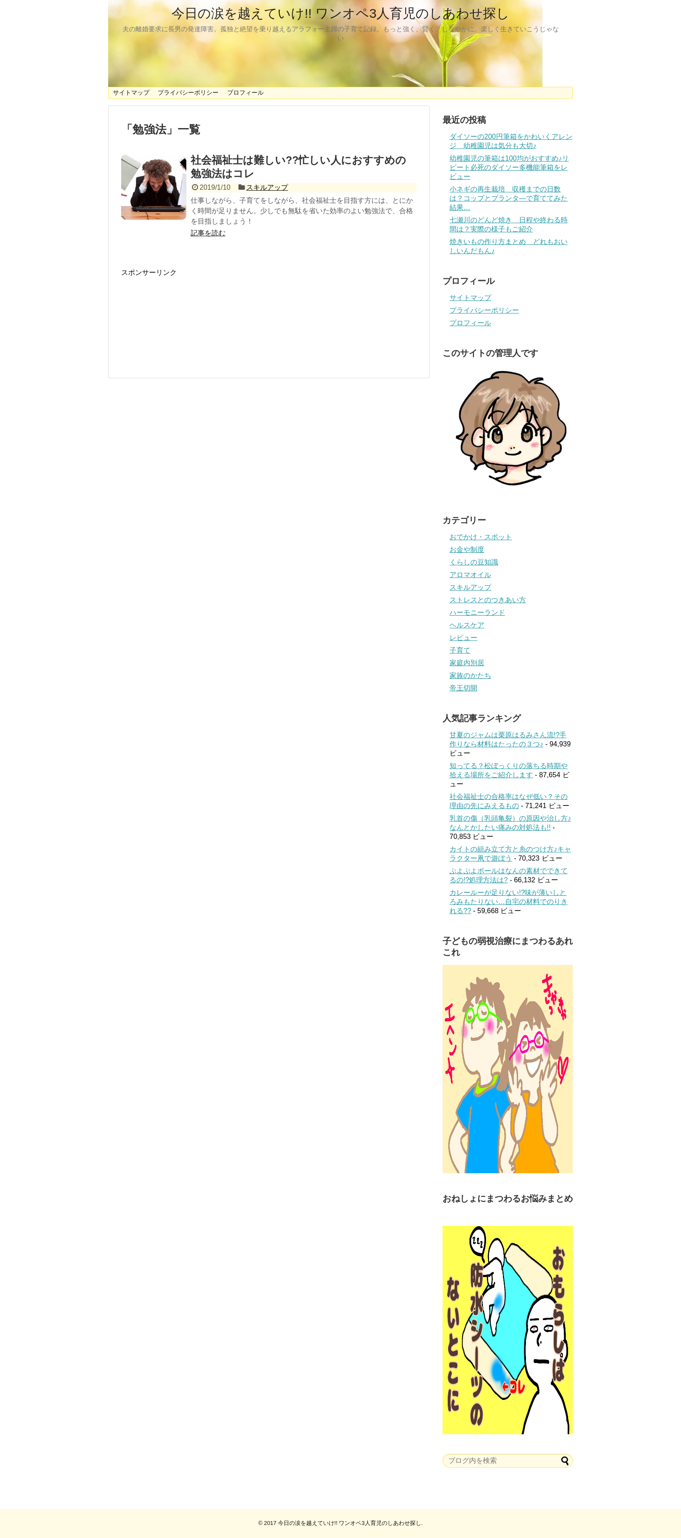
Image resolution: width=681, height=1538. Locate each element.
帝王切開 (463, 688)
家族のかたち (470, 675)
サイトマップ (131, 92)
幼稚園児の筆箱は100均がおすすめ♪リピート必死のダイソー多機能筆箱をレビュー (509, 167)
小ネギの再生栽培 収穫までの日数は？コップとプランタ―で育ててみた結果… (509, 198)
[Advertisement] (269, 316)
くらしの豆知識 (474, 562)
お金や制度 (467, 549)
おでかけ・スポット (481, 537)
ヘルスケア (467, 625)
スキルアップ (267, 187)
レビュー (463, 637)
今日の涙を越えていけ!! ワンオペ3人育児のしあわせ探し (340, 13)
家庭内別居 (467, 663)
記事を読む (208, 233)
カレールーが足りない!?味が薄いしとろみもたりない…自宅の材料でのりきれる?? (509, 901)
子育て (460, 650)
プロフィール (245, 92)
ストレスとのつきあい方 (488, 600)
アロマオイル (470, 574)
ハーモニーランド (477, 612)
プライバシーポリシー (188, 92)
